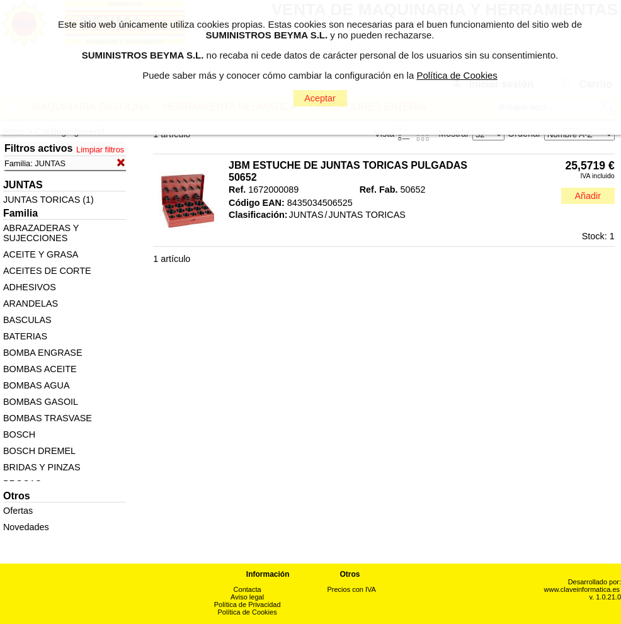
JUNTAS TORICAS (367, 215)
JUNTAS (306, 215)
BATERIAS (25, 336)
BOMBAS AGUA (36, 385)
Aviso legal (247, 597)
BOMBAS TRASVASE (47, 418)
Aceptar (320, 98)
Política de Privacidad (247, 604)
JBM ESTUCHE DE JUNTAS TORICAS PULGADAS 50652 (348, 171)
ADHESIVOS (29, 287)
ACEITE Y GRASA (40, 254)
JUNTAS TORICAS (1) (48, 200)
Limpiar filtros (100, 149)
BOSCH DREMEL (39, 451)
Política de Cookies (247, 612)
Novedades (26, 527)
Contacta (247, 589)
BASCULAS (27, 320)
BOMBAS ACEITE (40, 369)
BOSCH (19, 434)
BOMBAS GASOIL (40, 402)
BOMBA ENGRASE (43, 353)
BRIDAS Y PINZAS (42, 467)
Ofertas (18, 511)
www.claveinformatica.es (582, 589)
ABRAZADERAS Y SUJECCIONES (41, 233)
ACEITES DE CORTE (47, 271)
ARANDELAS (30, 303)
